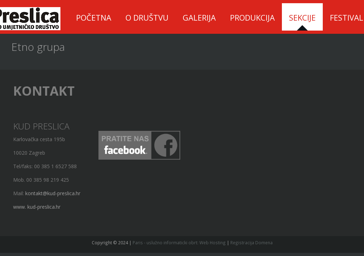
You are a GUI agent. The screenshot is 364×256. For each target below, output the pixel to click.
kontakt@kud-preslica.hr (51, 193)
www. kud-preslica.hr (35, 206)
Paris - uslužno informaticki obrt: (165, 242)
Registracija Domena (251, 242)
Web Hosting (212, 242)
